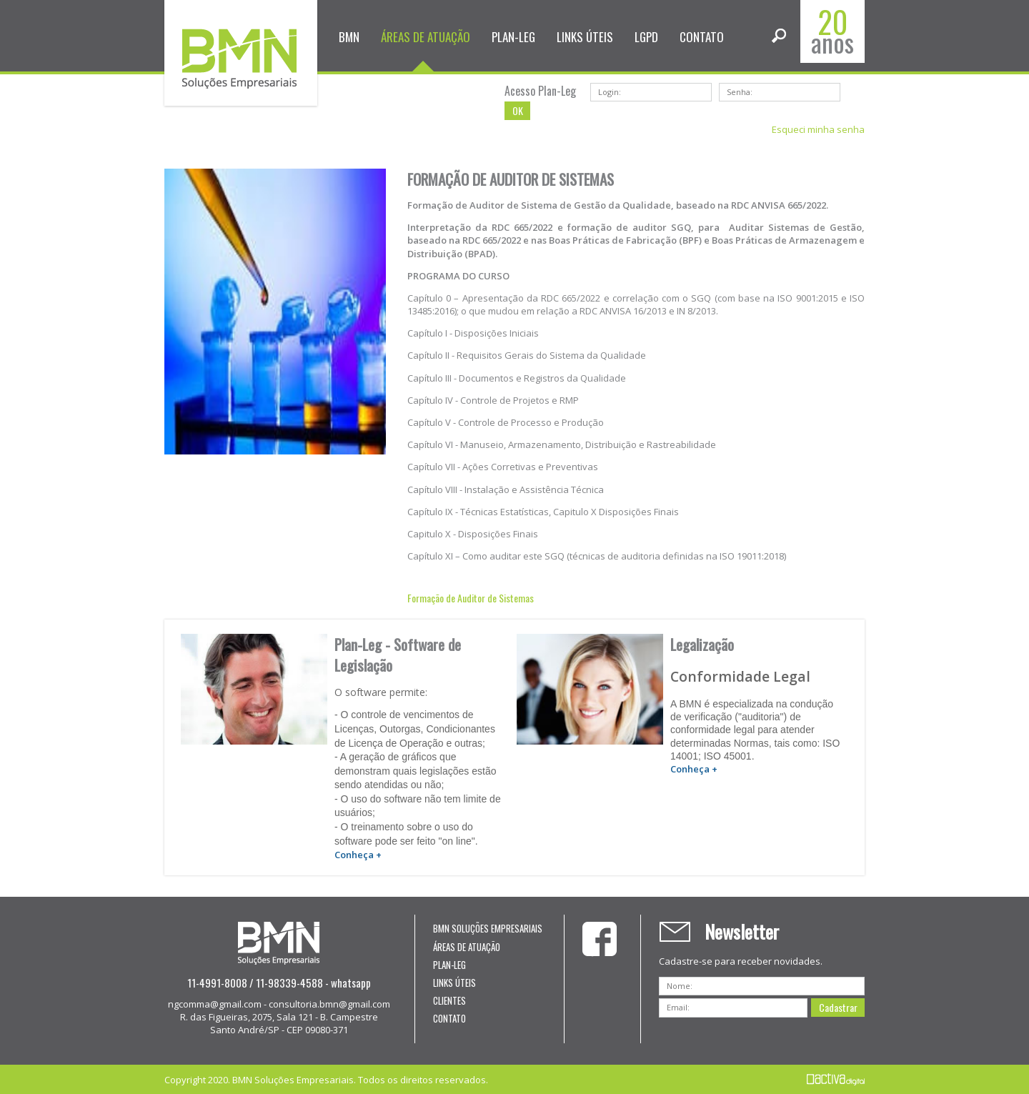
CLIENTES (449, 1000)
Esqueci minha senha (818, 129)
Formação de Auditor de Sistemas (470, 597)
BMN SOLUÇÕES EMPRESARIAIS (487, 928)
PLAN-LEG (513, 37)
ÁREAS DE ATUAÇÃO (425, 37)
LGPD (646, 37)
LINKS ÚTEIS (585, 37)
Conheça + (358, 854)
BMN (349, 37)
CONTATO (702, 37)
